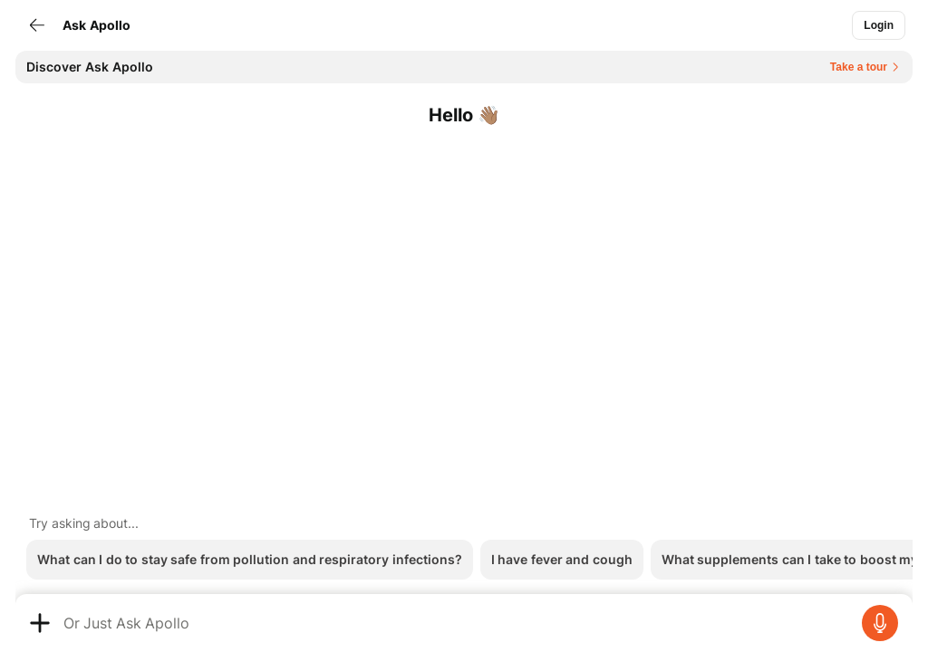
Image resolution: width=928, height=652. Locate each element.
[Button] (878, 25)
